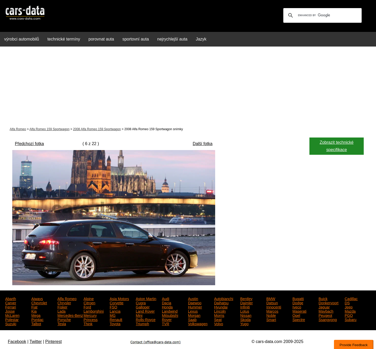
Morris (219, 315)
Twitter (36, 341)
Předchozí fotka (29, 143)
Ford (87, 306)
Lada (61, 310)
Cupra (141, 302)
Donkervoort (328, 302)
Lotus (244, 310)
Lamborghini (94, 310)
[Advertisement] (188, 87)
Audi (165, 298)
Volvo (218, 323)
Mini (139, 315)
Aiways (37, 298)
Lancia (115, 310)
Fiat (34, 306)
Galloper (143, 306)
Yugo (244, 323)
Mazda (350, 310)
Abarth (10, 298)
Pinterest (53, 341)
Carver (10, 302)
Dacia (166, 302)
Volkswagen (198, 323)
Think (88, 323)
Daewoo (194, 302)
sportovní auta (135, 39)
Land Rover (145, 310)
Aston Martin (146, 298)
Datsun (272, 302)
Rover (167, 319)
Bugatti (298, 298)
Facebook (17, 341)
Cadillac (351, 298)
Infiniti (245, 306)
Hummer (195, 306)
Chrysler (64, 302)
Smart (271, 319)
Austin (193, 298)
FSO (113, 306)
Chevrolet (39, 302)
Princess (91, 319)
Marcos (272, 310)
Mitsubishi (170, 315)
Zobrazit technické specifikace (337, 146)
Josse (10, 310)
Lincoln (220, 310)
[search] (321, 15)
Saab (192, 319)
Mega (35, 315)
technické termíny (63, 39)
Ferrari (10, 306)
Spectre (298, 319)
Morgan (194, 315)
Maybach (326, 310)
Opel (296, 315)
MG (113, 315)
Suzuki (10, 323)
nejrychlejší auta (172, 39)
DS (347, 302)
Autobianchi (223, 298)
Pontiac (37, 319)
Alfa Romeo (18, 129)
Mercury (90, 315)
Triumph (142, 323)
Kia (34, 310)
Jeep (348, 306)
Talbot (36, 323)
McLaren (12, 315)
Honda (167, 306)
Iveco (296, 306)
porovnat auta (101, 39)
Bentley (246, 298)
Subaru (350, 319)
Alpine (89, 298)
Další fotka (203, 143)
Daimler (246, 302)
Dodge (297, 302)
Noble (271, 315)
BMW (270, 298)
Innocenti (273, 306)
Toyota (115, 323)
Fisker (62, 306)
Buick (323, 298)
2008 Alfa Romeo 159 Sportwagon (97, 129)
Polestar (12, 319)
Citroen (89, 302)
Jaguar (324, 306)
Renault (116, 319)
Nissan (245, 315)
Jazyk (201, 39)
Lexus (193, 310)
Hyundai (220, 306)
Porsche (64, 319)
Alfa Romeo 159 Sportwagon (49, 129)
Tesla (61, 323)
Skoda (245, 319)
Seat (218, 319)
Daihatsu (221, 302)
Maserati (299, 310)
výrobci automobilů (21, 39)
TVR (165, 323)
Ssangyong (328, 319)
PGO (349, 315)
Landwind (170, 310)
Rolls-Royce (145, 319)
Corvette (117, 302)
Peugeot (325, 315)
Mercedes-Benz (70, 315)
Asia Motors (119, 298)
